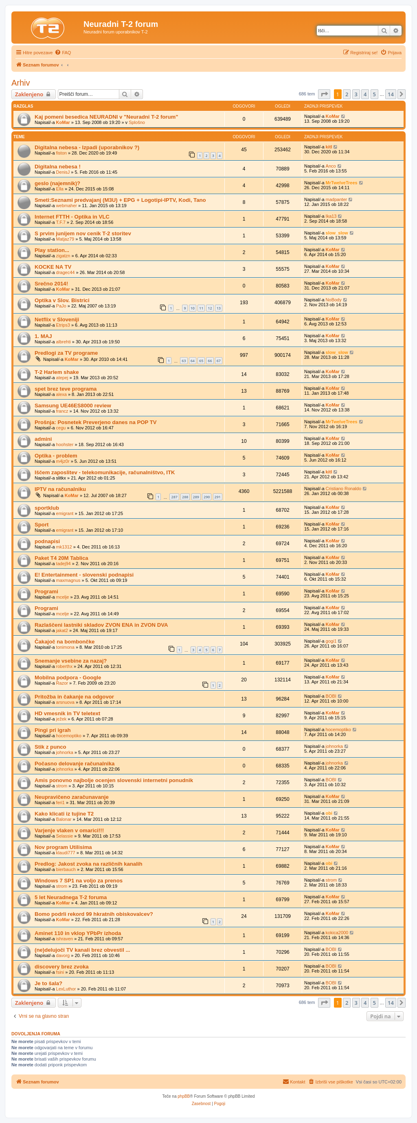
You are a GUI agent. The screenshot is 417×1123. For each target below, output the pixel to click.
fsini (60, 972)
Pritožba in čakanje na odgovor (74, 697)
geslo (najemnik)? (57, 183)
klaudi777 (65, 852)
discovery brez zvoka (62, 967)
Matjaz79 (65, 239)
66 (210, 360)
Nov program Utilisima (63, 847)
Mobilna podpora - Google (68, 677)
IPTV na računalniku (60, 489)
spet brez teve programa (66, 389)
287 (174, 497)
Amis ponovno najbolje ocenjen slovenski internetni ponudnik (114, 780)
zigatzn (63, 255)
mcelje (62, 597)
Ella (60, 188)
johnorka (64, 752)
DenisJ (63, 172)
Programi (46, 591)
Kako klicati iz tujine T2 (64, 814)
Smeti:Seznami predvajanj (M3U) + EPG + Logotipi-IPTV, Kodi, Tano (120, 200)
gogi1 (331, 641)
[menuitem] (63, 52)
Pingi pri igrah (53, 730)
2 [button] (346, 94)
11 (201, 308)
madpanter (336, 199)
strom (62, 785)
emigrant (65, 513)
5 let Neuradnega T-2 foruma (71, 897)
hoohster (65, 444)
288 (185, 497)
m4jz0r (63, 461)
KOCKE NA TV (53, 267)
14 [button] (391, 94)
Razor (62, 683)
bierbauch (66, 869)
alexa (61, 394)
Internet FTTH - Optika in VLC (72, 217)
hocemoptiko (68, 735)
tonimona (65, 647)
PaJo (61, 305)
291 (218, 497)
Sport (41, 525)
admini (43, 439)
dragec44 (65, 272)
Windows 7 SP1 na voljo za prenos (79, 881)
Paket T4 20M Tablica (61, 558)
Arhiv (20, 82)
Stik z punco (50, 747)
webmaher (66, 205)
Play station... (52, 250)
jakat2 (62, 630)
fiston (61, 152)
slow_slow (337, 232)
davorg (63, 955)
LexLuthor (66, 988)
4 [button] (365, 94)
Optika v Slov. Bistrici (62, 300)
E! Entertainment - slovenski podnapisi (84, 575)
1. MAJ (43, 336)
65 (201, 360)
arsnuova (65, 702)
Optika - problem (56, 456)
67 (219, 360)
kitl (329, 146)
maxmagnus (68, 580)
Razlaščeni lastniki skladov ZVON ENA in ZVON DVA (101, 625)
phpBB (184, 1096)
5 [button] (374, 94)
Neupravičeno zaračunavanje (72, 797)
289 (196, 497)
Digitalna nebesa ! (58, 167)
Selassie (64, 835)
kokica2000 (337, 932)
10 (193, 308)
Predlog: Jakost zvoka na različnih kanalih (89, 864)
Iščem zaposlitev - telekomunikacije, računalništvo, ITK (105, 472)
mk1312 (64, 546)
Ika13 (331, 216)
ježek (61, 718)
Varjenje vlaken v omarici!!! (69, 830)
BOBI (331, 696)
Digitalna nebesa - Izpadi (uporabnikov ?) (87, 147)
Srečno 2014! (51, 284)
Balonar (64, 819)
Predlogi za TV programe (66, 353)
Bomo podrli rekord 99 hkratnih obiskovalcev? (94, 914)
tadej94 (63, 563)
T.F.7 (61, 222)
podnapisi (47, 541)
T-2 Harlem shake (57, 372)
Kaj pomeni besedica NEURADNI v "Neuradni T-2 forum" (106, 117)
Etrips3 (63, 325)
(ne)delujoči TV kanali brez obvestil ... (82, 950)
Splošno (137, 122)
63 (184, 360)
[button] (324, 94)
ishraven (64, 938)
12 (210, 308)
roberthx (64, 666)
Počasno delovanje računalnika (74, 763)
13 (219, 308)
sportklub (47, 508)
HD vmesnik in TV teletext (67, 713)
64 (193, 360)
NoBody (334, 299)
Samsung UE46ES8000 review (73, 405)
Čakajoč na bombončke (64, 642)
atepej (62, 377)
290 (207, 497)
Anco (331, 166)
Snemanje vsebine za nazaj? (71, 661)
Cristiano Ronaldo (343, 488)
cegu (61, 427)
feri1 (60, 802)
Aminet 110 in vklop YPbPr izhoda (78, 933)
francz (62, 411)
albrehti (63, 341)
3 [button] (356, 94)
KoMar (63, 122)
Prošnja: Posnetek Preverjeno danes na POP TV (96, 422)
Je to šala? (48, 983)
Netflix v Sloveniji (57, 319)
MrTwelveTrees (342, 182)
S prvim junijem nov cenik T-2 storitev (83, 233)
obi (329, 813)
